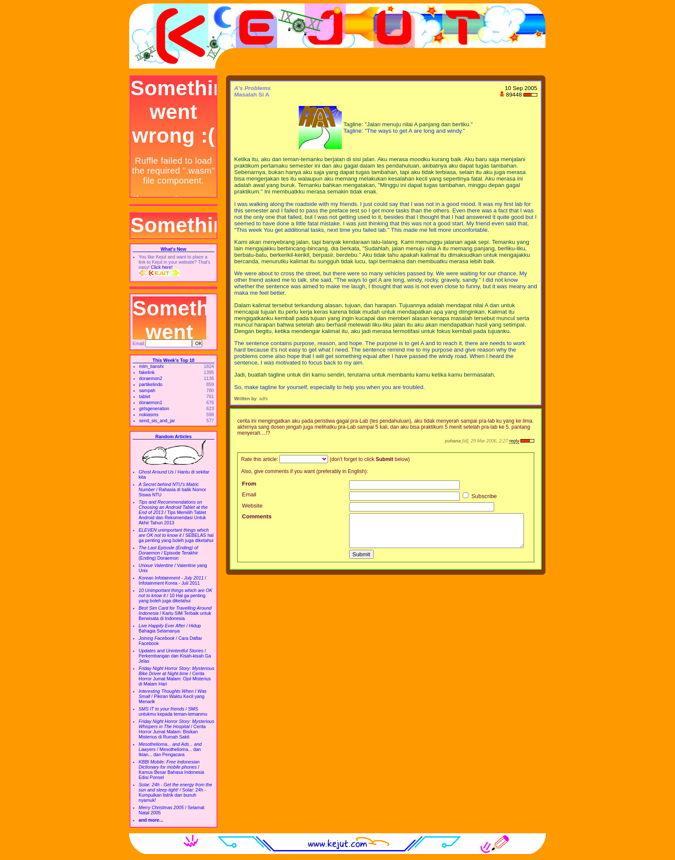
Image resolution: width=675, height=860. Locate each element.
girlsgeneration (154, 408)
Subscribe (480, 496)
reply (514, 440)
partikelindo (151, 384)
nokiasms (148, 414)
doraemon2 (150, 378)
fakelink (147, 372)
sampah (147, 390)
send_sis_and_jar (157, 420)
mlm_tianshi (151, 366)
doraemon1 (150, 402)
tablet (144, 396)
